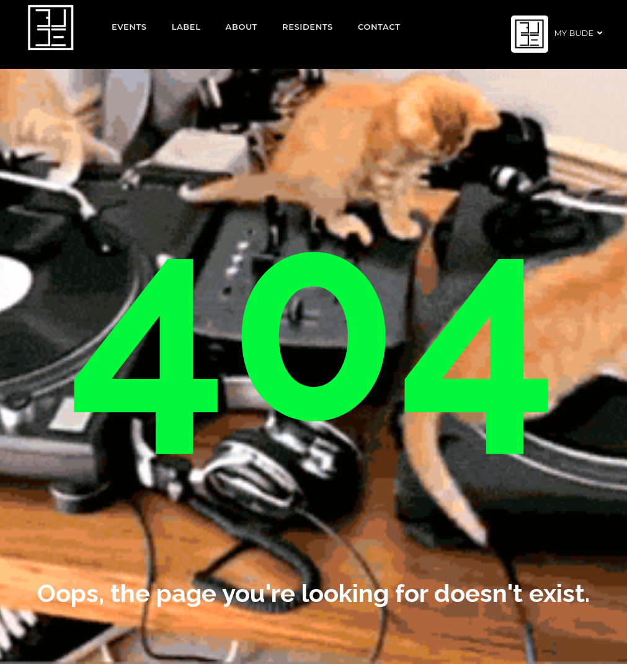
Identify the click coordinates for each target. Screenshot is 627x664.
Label (186, 27)
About (242, 27)
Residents (307, 27)
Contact (379, 27)
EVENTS (129, 27)
